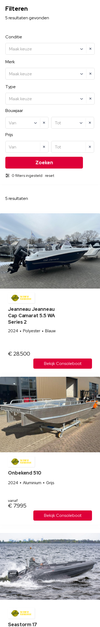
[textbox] (50, 49)
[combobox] (50, 49)
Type (10, 86)
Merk (10, 62)
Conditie (13, 37)
